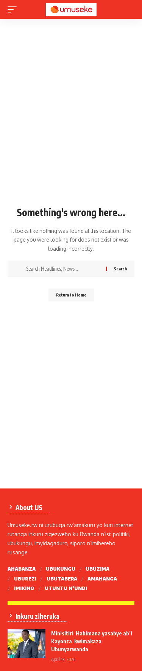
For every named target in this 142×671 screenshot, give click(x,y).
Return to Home (71, 294)
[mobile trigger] (14, 9)
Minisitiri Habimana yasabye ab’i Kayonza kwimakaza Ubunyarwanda (91, 641)
